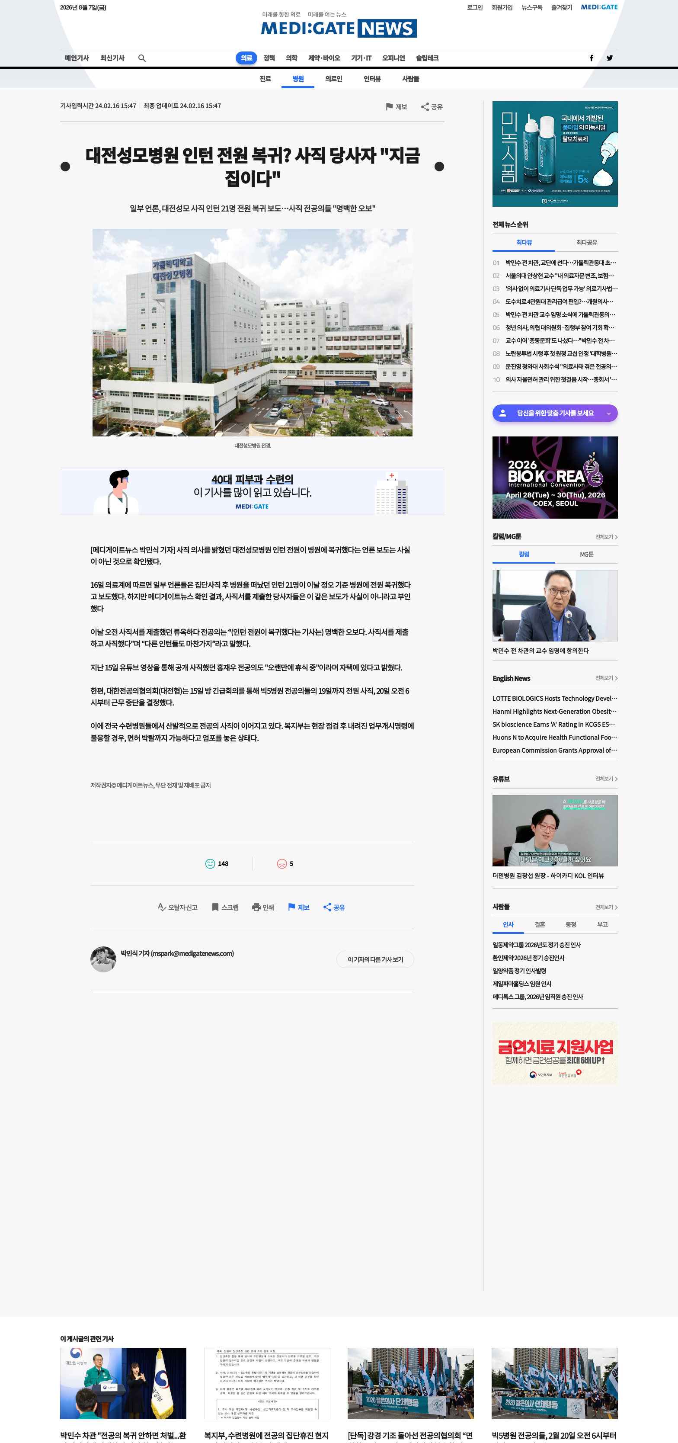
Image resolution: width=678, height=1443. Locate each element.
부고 (602, 924)
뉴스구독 (531, 7)
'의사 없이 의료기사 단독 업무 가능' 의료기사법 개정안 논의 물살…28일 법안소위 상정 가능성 (561, 288)
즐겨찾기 (561, 7)
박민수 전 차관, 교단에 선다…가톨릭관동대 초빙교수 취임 (561, 262)
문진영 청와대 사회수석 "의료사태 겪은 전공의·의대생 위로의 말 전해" (561, 366)
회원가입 (502, 7)
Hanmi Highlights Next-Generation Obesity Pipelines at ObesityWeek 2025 (555, 711)
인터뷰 (372, 78)
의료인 (333, 78)
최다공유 (586, 242)
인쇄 (268, 907)
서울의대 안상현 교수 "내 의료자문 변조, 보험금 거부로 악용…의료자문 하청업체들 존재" (561, 275)
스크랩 (229, 907)
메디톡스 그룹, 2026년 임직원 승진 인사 (538, 996)
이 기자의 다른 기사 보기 (375, 959)
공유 (436, 106)
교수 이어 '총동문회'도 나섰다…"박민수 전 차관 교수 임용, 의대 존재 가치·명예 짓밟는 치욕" (561, 340)
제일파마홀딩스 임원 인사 (522, 983)
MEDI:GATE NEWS (339, 24)
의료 (246, 57)
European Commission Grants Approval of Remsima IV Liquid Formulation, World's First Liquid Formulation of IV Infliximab (555, 750)
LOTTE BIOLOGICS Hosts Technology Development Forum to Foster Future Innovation (555, 698)
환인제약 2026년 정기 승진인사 (528, 957)
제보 (401, 106)
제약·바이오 (324, 57)
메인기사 (77, 57)
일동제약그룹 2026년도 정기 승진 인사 (537, 944)
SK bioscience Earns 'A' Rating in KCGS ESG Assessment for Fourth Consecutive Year (555, 724)
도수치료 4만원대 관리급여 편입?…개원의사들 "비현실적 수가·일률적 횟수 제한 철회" (561, 301)
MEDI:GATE (599, 7)
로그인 (475, 7)
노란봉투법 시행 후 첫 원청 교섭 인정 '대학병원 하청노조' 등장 (561, 353)
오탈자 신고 (182, 907)
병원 (298, 78)
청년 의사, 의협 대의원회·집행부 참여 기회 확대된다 (561, 327)
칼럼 (524, 554)
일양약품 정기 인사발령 (519, 970)
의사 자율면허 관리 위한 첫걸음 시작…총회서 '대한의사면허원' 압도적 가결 (561, 379)
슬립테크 (427, 57)
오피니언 (393, 57)
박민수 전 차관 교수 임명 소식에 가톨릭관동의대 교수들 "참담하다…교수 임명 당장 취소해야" (561, 314)
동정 (571, 924)
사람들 (410, 78)
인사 (508, 924)
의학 (291, 57)
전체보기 (604, 536)
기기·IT (361, 57)
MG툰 (586, 554)
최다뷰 (524, 242)
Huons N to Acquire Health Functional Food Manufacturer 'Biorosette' (555, 737)
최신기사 (112, 57)
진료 (265, 78)
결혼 (539, 924)
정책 (269, 57)
